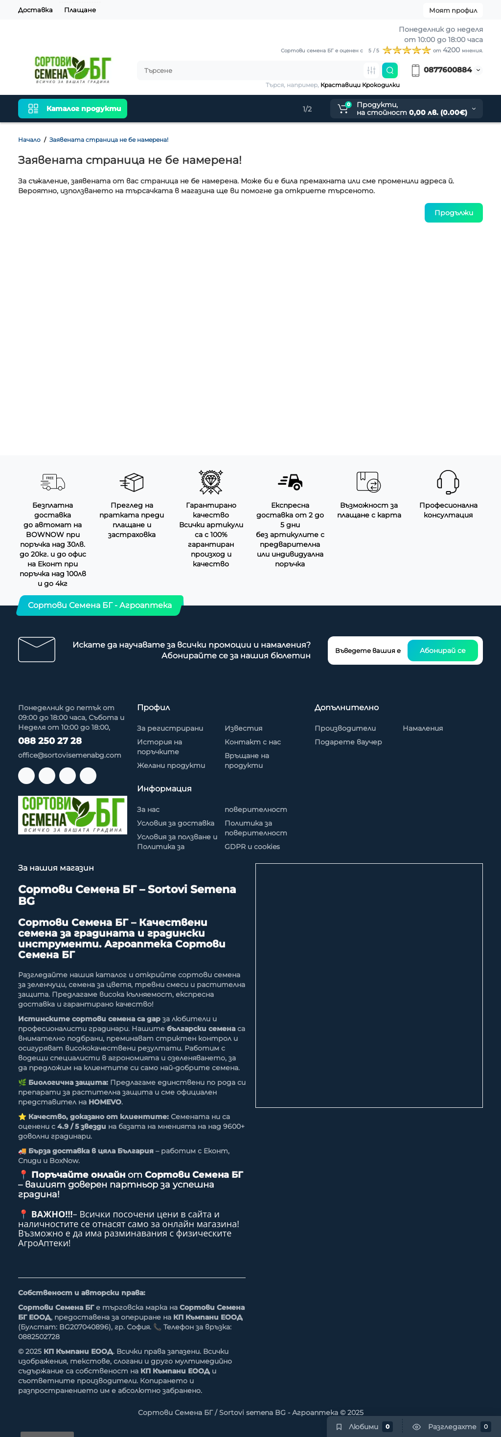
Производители (345, 728)
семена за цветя (99, 984)
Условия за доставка (175, 823)
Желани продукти (171, 765)
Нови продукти (174, 108)
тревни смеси (161, 984)
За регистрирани (170, 728)
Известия (243, 728)
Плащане (80, 10)
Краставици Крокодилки (360, 85)
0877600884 (441, 69)
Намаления (238, 108)
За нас (148, 809)
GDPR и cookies (252, 846)
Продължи (453, 212)
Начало (29, 139)
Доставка (35, 10)
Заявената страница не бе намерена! (108, 139)
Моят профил (453, 10)
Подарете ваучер (348, 742)
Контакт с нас (253, 742)
